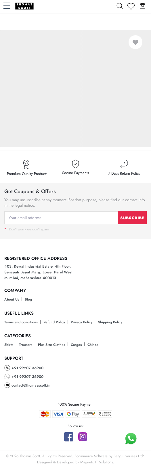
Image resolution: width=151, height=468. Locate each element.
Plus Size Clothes (51, 344)
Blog (28, 299)
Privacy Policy (81, 322)
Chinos (92, 344)
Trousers (25, 344)
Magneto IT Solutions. (97, 462)
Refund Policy (54, 322)
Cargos (76, 344)
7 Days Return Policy (124, 173)
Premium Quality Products (27, 173)
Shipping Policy (110, 322)
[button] (142, 6)
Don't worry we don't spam (26, 229)
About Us (11, 299)
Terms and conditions (21, 322)
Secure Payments (75, 173)
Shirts (8, 344)
